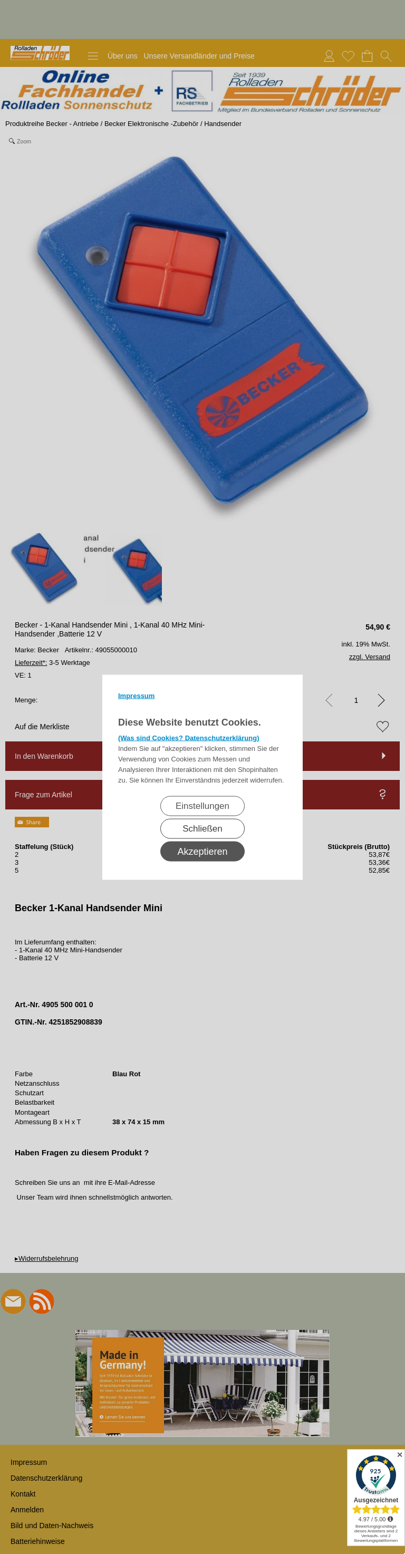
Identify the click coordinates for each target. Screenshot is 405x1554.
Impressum (136, 695)
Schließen (202, 828)
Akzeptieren (202, 851)
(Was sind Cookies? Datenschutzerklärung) (188, 737)
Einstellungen (202, 805)
